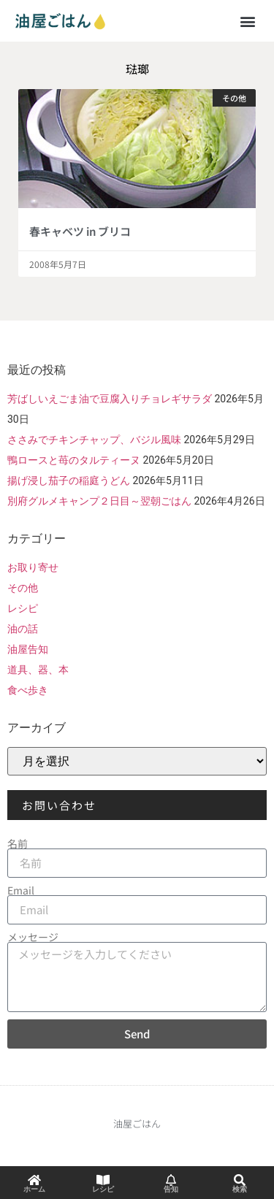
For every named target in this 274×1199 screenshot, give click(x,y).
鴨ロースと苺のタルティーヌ (73, 460)
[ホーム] (34, 1180)
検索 (239, 1189)
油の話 (22, 629)
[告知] (171, 1180)
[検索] (240, 1180)
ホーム (34, 1189)
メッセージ (32, 937)
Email (20, 890)
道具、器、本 (38, 669)
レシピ (22, 608)
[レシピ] (103, 1180)
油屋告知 (27, 649)
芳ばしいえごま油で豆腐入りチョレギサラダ (109, 399)
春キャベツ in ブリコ (80, 231)
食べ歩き (27, 690)
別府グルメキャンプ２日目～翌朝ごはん (99, 501)
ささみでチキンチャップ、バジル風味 (94, 439)
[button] (247, 21)
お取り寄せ (32, 567)
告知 (171, 1189)
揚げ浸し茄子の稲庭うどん (68, 480)
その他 (22, 588)
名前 (17, 843)
